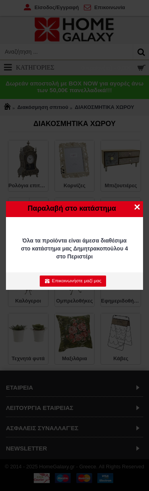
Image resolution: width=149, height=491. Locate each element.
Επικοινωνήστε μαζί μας (73, 280)
